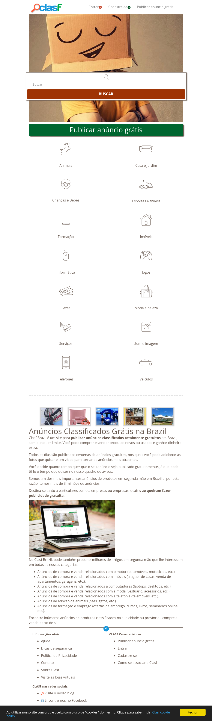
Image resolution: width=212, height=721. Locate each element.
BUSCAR (106, 93)
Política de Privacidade (59, 655)
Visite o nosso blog (57, 693)
